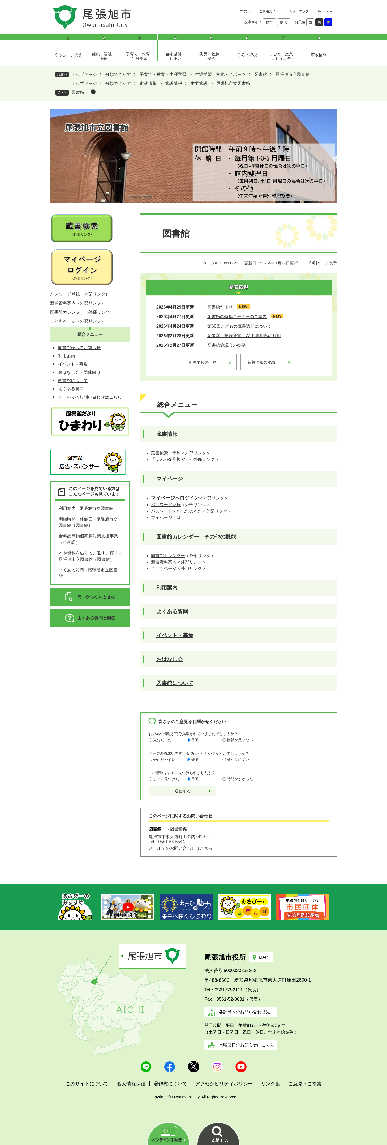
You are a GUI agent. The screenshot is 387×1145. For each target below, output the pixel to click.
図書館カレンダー (168, 555)
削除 (93, 91)
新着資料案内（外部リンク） (77, 303)
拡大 (284, 22)
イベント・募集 (175, 635)
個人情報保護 (131, 1083)
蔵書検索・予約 (166, 453)
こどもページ (164, 568)
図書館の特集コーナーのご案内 (237, 316)
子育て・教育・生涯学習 (140, 56)
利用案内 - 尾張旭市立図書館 (86, 508)
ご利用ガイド (269, 11)
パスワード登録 (166, 504)
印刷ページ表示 (323, 263)
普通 (195, 740)
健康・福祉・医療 (104, 56)
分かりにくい (238, 759)
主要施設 (199, 83)
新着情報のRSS (261, 362)
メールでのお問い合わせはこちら (180, 848)
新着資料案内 (164, 562)
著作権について (170, 1083)
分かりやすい (164, 759)
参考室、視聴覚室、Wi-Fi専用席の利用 (244, 335)
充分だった (162, 740)
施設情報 (173, 83)
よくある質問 (172, 611)
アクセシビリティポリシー (224, 1083)
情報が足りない (240, 740)
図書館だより (220, 307)
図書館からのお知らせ (79, 347)
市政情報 (319, 54)
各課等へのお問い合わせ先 (244, 1012)
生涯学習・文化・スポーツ (220, 74)
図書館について (175, 683)
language (325, 11)
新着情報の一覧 (203, 362)
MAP (263, 957)
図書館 (260, 74)
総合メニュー (90, 334)
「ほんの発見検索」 (170, 459)
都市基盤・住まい (176, 56)
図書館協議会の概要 (226, 345)
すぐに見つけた (166, 779)
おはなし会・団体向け (79, 372)
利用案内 (167, 588)
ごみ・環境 (247, 54)
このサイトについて (87, 1083)
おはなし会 (169, 659)
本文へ (245, 11)
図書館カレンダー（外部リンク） (82, 312)
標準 (269, 22)
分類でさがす (118, 74)
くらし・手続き (68, 54)
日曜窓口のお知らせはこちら (246, 1045)
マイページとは (166, 517)
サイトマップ (299, 11)
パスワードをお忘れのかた (176, 511)
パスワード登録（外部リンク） (80, 294)
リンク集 (270, 1083)
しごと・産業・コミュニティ (283, 56)
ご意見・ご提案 (305, 1083)
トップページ (84, 74)
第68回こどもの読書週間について (239, 326)
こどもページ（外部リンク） (77, 321)
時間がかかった (240, 779)
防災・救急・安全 (211, 56)
